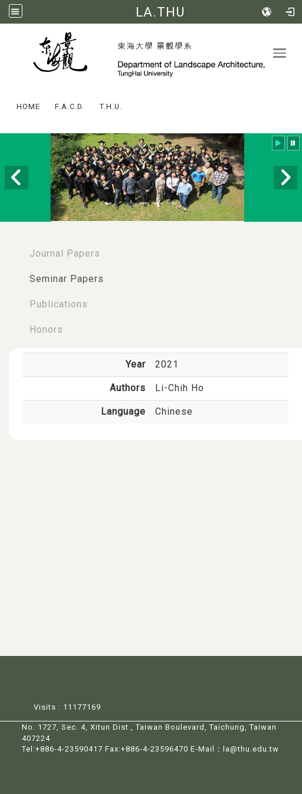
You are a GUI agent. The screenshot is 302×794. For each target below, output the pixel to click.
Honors (46, 329)
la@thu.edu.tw (251, 748)
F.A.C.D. (69, 106)
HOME (28, 106)
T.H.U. (111, 106)
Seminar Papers (66, 278)
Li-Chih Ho (179, 387)
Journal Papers (64, 253)
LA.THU (160, 11)
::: (5, 98)
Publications (58, 304)
